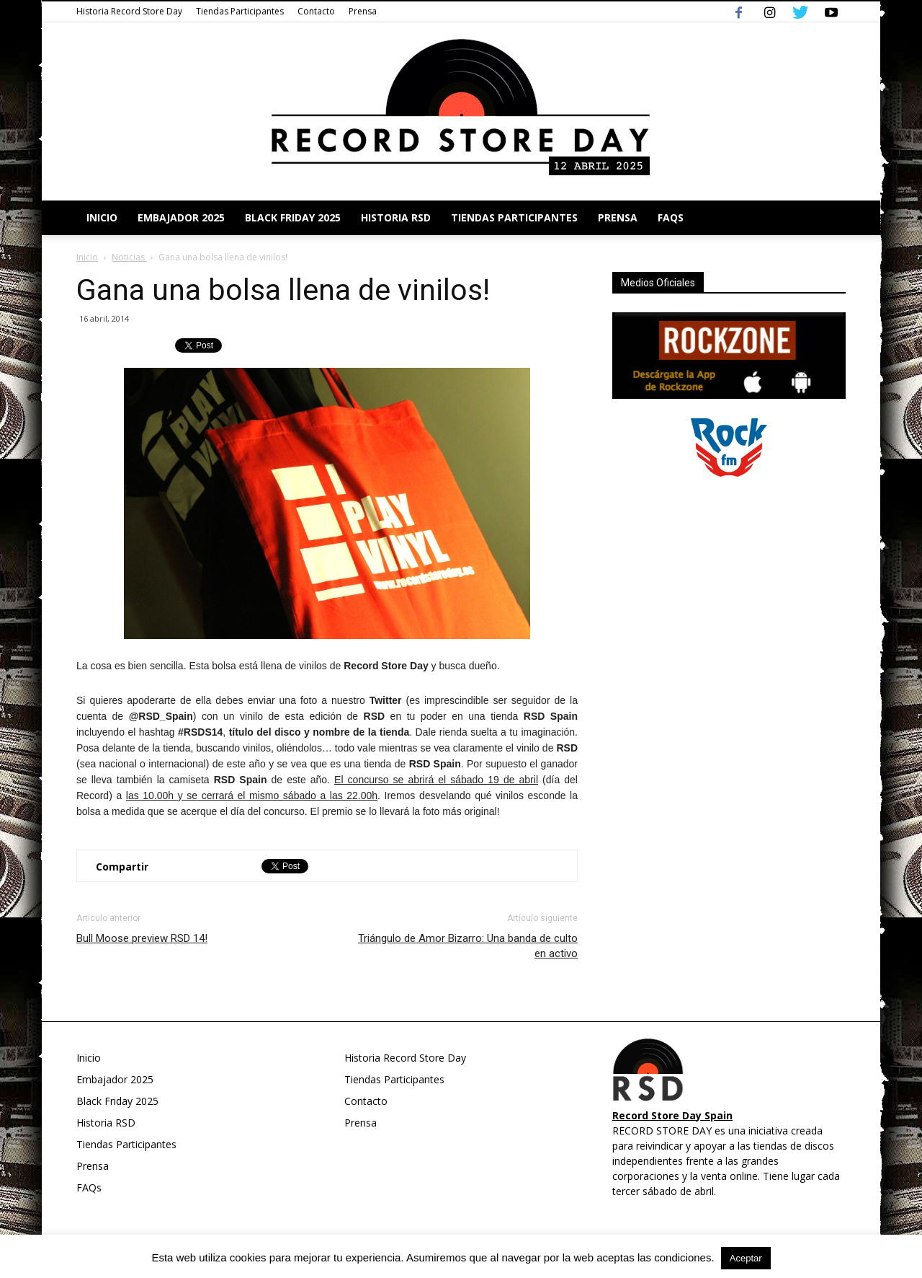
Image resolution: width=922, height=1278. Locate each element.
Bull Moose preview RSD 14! (141, 938)
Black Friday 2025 (293, 217)
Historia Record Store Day (129, 11)
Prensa (363, 11)
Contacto (316, 11)
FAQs (671, 217)
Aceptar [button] (746, 1258)
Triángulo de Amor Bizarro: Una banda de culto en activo (468, 946)
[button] (828, 217)
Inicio (101, 217)
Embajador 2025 (181, 217)
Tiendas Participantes (240, 11)
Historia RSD (396, 217)
